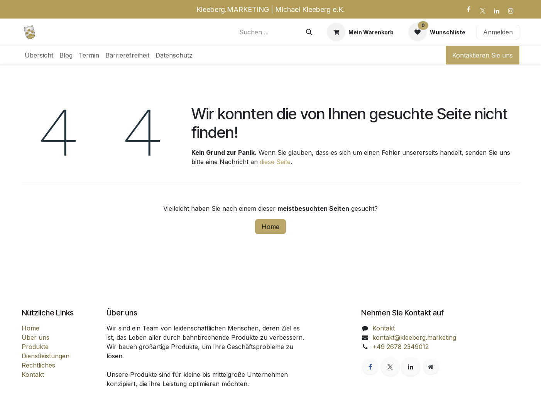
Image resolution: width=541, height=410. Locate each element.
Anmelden (498, 32)
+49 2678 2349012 (400, 347)
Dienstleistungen (45, 356)
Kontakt (33, 374)
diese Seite (275, 162)
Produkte (35, 347)
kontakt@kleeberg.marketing (414, 337)
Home (270, 226)
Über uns (35, 337)
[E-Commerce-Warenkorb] (360, 32)
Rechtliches (38, 365)
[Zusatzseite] (431, 366)
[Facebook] (468, 9)
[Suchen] (309, 32)
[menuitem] (39, 55)
